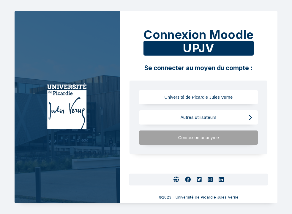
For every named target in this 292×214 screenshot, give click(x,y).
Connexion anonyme (215, 138)
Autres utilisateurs (216, 117)
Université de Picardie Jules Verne (203, 97)
